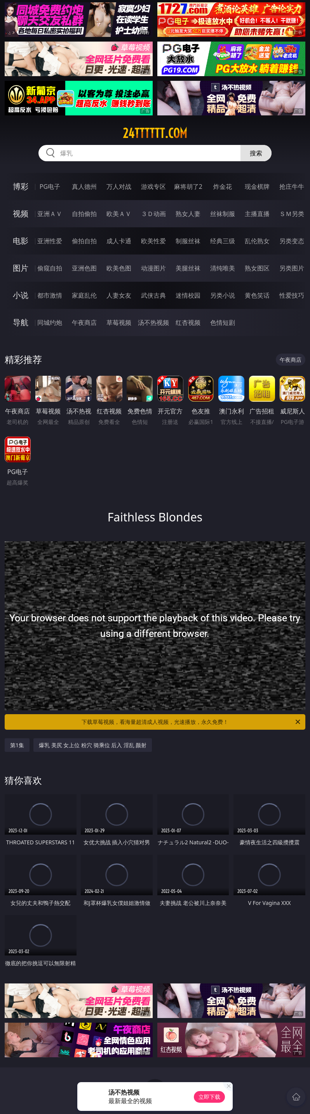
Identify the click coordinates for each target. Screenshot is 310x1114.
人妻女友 (118, 295)
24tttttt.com (155, 133)
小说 (20, 295)
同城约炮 (49, 322)
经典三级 (222, 241)
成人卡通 (118, 241)
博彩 (20, 186)
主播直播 (257, 213)
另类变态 (291, 241)
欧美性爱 (153, 241)
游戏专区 (153, 186)
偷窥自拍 (49, 268)
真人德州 (84, 186)
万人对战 (118, 186)
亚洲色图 (84, 268)
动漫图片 (153, 268)
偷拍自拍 (84, 241)
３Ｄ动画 (153, 213)
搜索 (256, 153)
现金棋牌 (257, 186)
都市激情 (49, 295)
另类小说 (222, 295)
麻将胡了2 (188, 186)
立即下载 (209, 1096)
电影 (20, 240)
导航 (20, 322)
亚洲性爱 (49, 241)
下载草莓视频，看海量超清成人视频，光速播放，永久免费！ (191, 722)
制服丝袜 (188, 241)
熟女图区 (257, 268)
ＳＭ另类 (291, 213)
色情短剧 (222, 322)
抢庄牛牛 (291, 186)
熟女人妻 (188, 213)
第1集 (17, 745)
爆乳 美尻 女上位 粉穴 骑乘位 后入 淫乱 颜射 (92, 745)
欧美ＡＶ (118, 213)
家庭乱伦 (84, 295)
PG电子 (50, 186)
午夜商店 (84, 322)
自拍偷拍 (84, 213)
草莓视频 (118, 322)
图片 (20, 268)
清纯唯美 (222, 268)
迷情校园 (188, 295)
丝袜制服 (222, 213)
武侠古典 (153, 295)
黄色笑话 (257, 295)
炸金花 (222, 186)
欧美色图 (118, 268)
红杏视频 (188, 322)
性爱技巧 (291, 295)
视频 (20, 213)
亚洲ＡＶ (49, 213)
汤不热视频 (153, 322)
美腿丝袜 (188, 268)
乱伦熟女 (257, 241)
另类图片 (291, 268)
